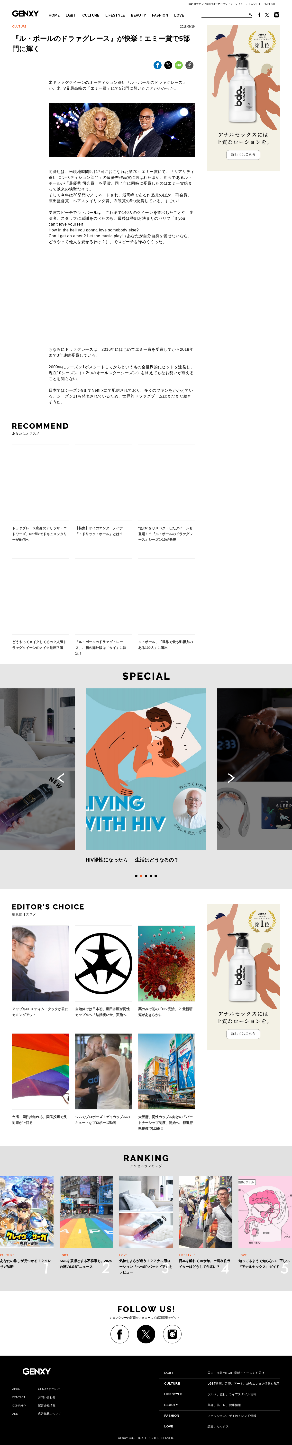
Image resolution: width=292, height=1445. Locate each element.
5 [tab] (156, 876)
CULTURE (90, 15)
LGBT (71, 15)
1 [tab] (136, 876)
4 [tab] (151, 876)
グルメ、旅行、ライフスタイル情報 (210, 1394)
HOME (54, 15)
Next (231, 778)
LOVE (179, 15)
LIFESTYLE (115, 15)
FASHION (160, 15)
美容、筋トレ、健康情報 (202, 1405)
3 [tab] (146, 876)
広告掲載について (36, 1414)
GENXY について (36, 1389)
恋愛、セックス (196, 1426)
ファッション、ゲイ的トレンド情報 (210, 1415)
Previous (60, 778)
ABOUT (256, 4)
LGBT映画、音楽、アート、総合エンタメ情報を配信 (222, 1383)
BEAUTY (138, 15)
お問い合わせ (33, 1397)
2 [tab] (141, 876)
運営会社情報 (33, 1405)
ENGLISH (269, 4)
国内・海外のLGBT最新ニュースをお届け (214, 1373)
